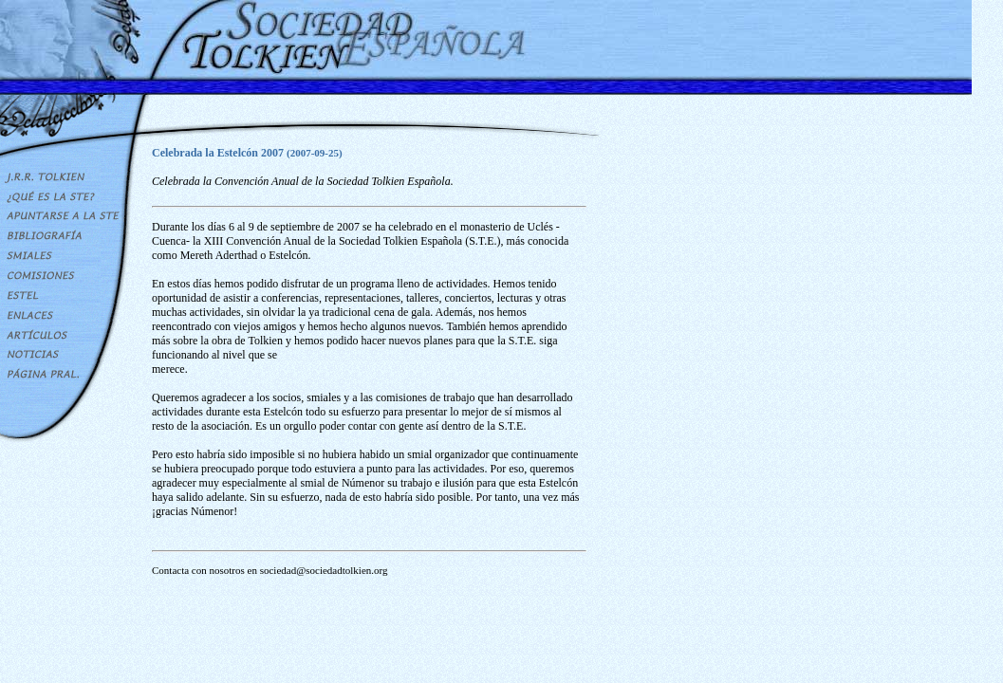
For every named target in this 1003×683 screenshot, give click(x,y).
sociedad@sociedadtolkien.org (324, 570)
